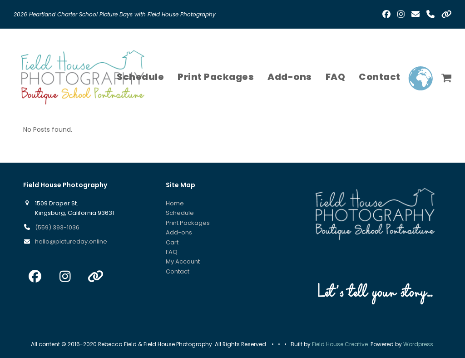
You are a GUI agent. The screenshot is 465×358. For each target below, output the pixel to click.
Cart (172, 242)
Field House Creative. (340, 344)
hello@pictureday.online (71, 241)
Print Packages (188, 223)
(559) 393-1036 (57, 227)
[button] (447, 76)
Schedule (180, 213)
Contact (177, 271)
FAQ (172, 252)
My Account (183, 261)
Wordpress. (419, 344)
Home (175, 203)
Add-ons (179, 232)
